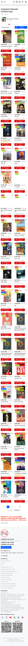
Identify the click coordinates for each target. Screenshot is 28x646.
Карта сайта (16, 639)
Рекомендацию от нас (6, 567)
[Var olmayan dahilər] (7, 130)
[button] (9, 24)
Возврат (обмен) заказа (7, 573)
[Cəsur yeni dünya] (7, 248)
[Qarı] (20, 295)
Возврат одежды (5, 577)
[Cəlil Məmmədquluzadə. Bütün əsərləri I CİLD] (20, 319)
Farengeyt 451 (17, 378)
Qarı (15, 305)
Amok (15, 163)
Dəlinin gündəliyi (5, 425)
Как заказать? (4, 581)
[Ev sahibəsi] (20, 177)
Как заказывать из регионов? (8, 585)
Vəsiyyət (16, 116)
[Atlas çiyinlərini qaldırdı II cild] (20, 200)
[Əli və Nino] (7, 295)
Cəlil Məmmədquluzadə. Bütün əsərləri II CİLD (6, 354)
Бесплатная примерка (6, 575)
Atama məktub (4, 116)
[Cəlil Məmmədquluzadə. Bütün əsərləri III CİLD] (20, 343)
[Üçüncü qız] (20, 248)
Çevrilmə (16, 282)
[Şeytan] (7, 225)
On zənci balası (4, 401)
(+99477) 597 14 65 (7, 542)
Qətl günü (3, 69)
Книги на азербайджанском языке (18, 5)
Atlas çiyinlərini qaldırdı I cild (6, 211)
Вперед (17, 510)
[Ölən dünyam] (7, 438)
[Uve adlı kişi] (20, 60)
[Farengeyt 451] (20, 368)
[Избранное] (22, 2)
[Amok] (20, 153)
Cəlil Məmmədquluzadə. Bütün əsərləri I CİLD (20, 329)
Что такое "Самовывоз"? (7, 587)
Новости (3, 562)
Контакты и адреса (6, 560)
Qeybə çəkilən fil (5, 473)
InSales (22, 641)
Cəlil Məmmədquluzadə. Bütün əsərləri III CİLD (20, 354)
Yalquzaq (16, 93)
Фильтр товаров (20, 27)
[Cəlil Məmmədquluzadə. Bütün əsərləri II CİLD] (7, 343)
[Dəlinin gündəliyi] (7, 415)
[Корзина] (25, 2)
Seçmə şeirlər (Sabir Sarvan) (19, 449)
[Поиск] (13, 2)
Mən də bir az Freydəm (6, 93)
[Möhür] (20, 36)
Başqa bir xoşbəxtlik (19, 235)
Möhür (16, 46)
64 (20, 506)
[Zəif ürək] (7, 153)
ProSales (11, 641)
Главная (2, 5)
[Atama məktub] (7, 106)
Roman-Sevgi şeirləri (6, 328)
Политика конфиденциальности (9, 571)
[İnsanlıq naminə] (20, 130)
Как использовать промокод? (8, 583)
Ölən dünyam (4, 448)
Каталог (7, 5)
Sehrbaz (16, 496)
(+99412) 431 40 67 (7, 544)
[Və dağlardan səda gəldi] (20, 463)
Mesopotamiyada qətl (19, 425)
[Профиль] (19, 2)
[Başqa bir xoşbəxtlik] (20, 225)
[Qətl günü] (7, 60)
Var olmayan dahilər (5, 140)
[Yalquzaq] (20, 83)
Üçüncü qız (17, 258)
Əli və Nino (3, 305)
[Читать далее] (4, 523)
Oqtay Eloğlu (4, 282)
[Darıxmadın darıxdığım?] (7, 36)
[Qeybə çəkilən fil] (7, 463)
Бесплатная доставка (6, 579)
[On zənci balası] (7, 392)
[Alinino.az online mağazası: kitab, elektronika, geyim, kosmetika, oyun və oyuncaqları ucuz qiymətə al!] (5, 2)
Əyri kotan (3, 186)
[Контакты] (16, 2)
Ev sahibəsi (17, 186)
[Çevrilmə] (20, 272)
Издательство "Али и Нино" (8, 569)
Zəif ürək (3, 163)
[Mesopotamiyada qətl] (20, 415)
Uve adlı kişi (17, 69)
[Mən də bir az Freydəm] (7, 83)
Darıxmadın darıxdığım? (6, 46)
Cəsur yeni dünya (5, 258)
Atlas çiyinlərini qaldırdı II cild (20, 211)
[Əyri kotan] (7, 177)
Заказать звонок (6, 547)
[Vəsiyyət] (20, 106)
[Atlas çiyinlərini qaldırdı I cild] (7, 200)
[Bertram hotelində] (20, 392)
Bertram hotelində (18, 401)
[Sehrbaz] (20, 487)
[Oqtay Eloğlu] (7, 272)
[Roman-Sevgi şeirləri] (7, 319)
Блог (2, 565)
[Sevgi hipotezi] (7, 487)
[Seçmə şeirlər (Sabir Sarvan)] (20, 438)
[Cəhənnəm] (7, 368)
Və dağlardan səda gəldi (20, 473)
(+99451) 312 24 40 (7, 539)
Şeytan (2, 235)
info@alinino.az (6, 550)
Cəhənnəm (3, 378)
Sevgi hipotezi (4, 496)
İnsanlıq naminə (18, 140)
